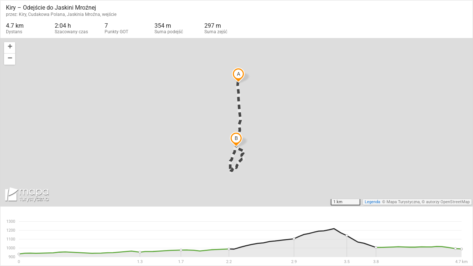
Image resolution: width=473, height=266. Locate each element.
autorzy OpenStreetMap (448, 202)
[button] (9, 48)
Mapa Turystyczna (403, 202)
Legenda (372, 202)
